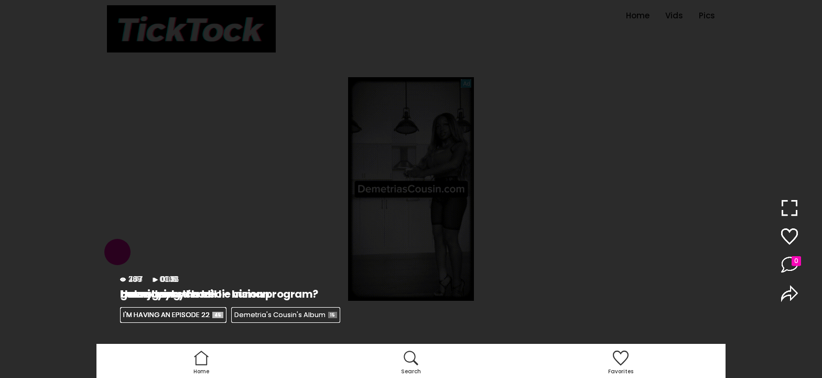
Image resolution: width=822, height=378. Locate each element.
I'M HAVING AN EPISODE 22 (173, 315)
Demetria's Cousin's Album (285, 315)
